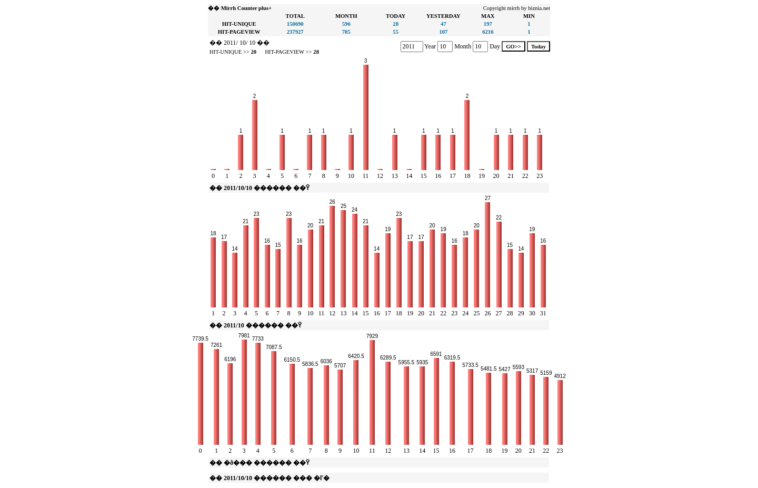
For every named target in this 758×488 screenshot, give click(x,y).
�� (216, 42)
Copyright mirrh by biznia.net (516, 8)
